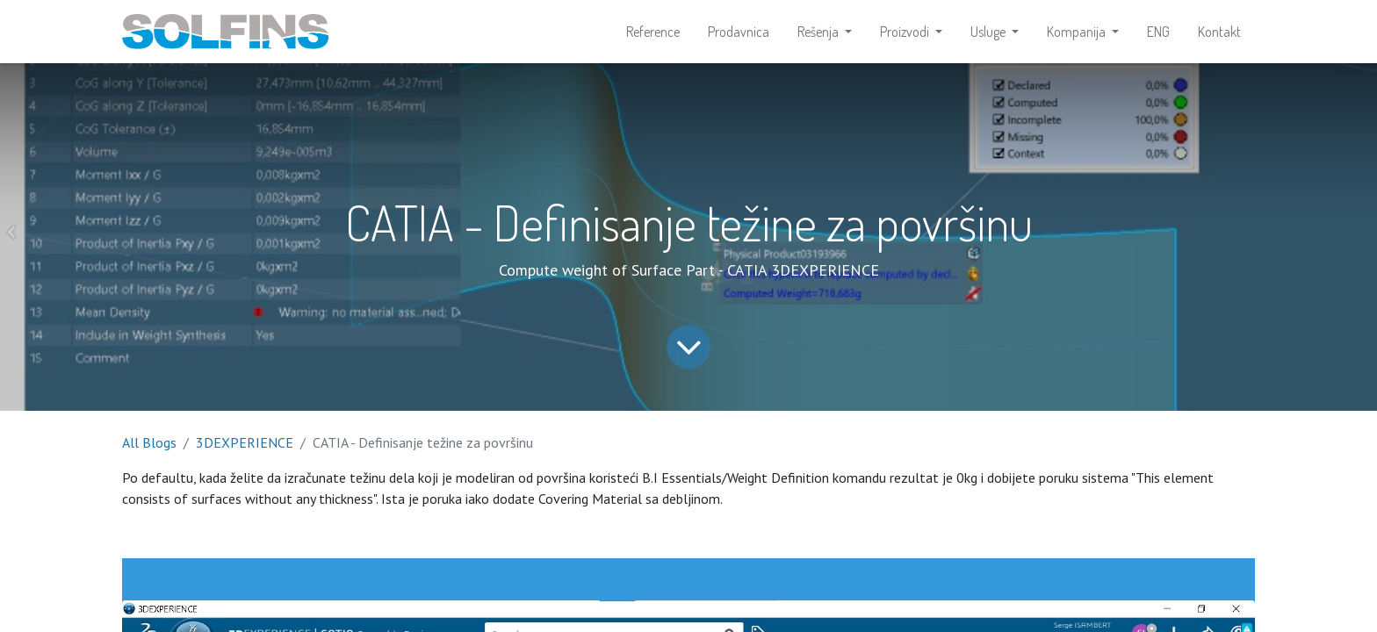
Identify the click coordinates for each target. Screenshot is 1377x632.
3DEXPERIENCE (244, 442)
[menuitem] (653, 31)
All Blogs (149, 442)
